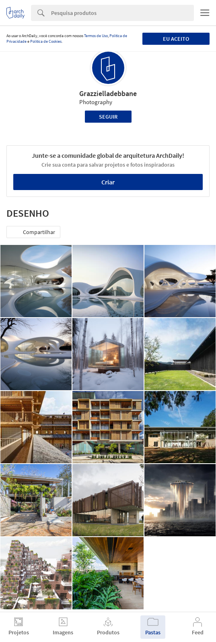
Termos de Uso (96, 35)
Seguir (108, 116)
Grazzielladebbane (108, 93)
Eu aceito (176, 38)
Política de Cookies (46, 41)
